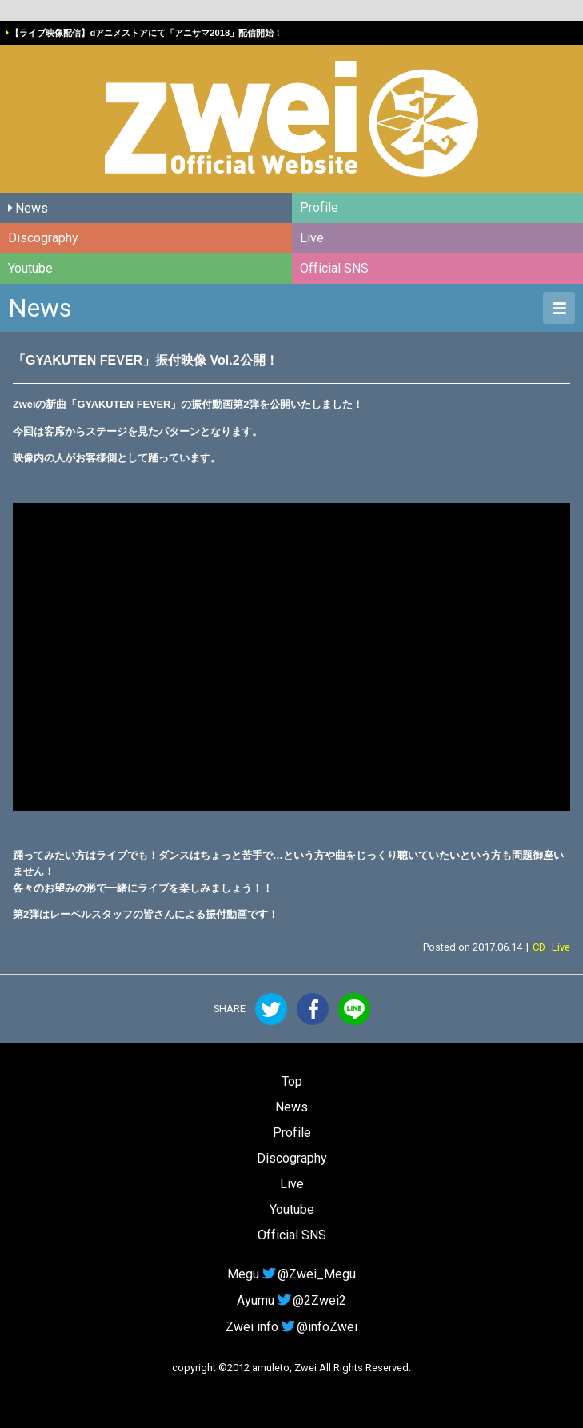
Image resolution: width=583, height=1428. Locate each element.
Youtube (30, 268)
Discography (43, 237)
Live (312, 237)
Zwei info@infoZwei (291, 1326)
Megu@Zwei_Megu (291, 1274)
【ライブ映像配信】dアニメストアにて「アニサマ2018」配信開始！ (146, 33)
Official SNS (334, 268)
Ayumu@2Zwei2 (291, 1300)
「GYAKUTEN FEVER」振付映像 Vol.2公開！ (145, 360)
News (31, 208)
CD (539, 947)
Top (292, 1081)
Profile (319, 207)
